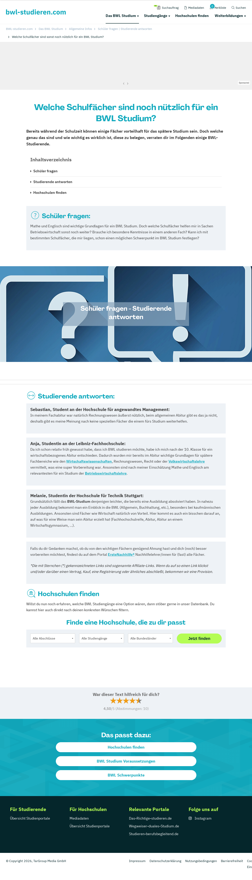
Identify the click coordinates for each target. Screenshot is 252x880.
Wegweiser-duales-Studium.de (154, 826)
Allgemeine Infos (80, 29)
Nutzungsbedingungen (201, 861)
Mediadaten (79, 818)
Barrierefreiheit (232, 861)
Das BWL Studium (121, 15)
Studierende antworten (52, 181)
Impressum (137, 861)
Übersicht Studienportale (30, 818)
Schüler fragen (45, 171)
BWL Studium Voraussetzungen (126, 761)
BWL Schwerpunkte (126, 775)
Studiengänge (155, 15)
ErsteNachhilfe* (121, 554)
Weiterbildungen (229, 15)
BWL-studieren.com (19, 29)
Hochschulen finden (192, 15)
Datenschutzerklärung (165, 861)
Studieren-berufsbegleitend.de (153, 834)
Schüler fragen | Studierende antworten (125, 29)
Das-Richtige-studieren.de (150, 818)
